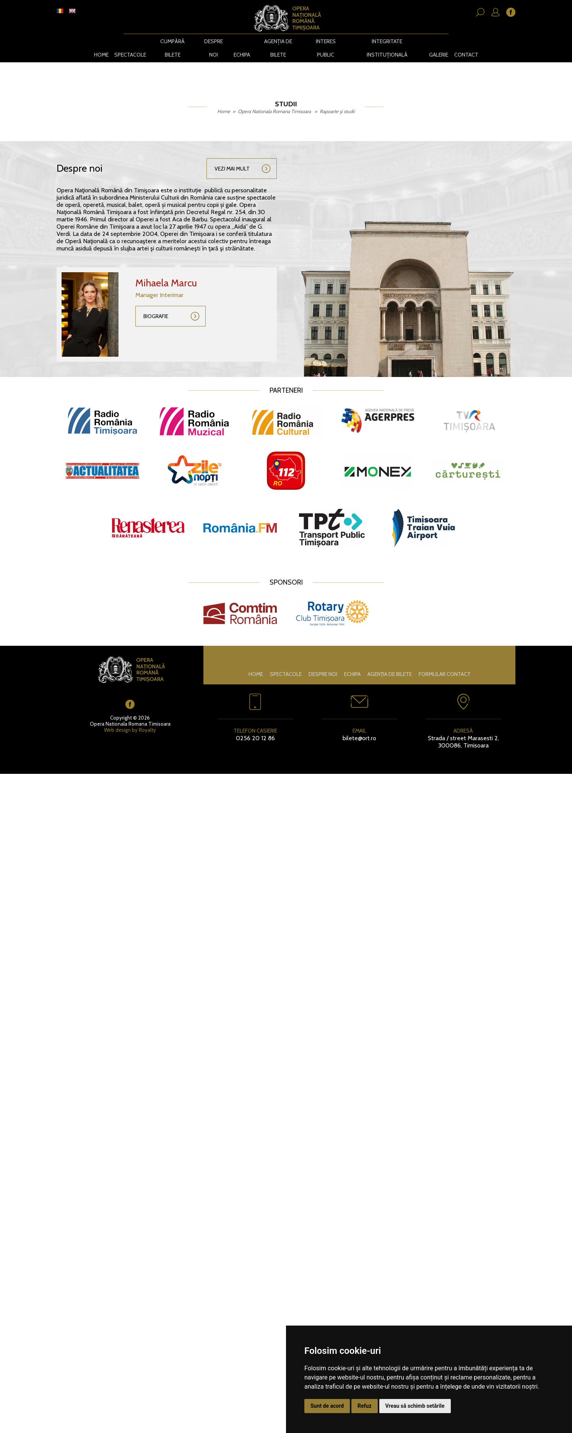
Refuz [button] (365, 1406)
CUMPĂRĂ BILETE (172, 41)
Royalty (147, 716)
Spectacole (130, 41)
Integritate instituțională (387, 41)
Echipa (242, 41)
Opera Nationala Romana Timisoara (275, 98)
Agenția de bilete (279, 41)
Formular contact (445, 660)
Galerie (439, 41)
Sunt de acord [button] (327, 1406)
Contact (467, 41)
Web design (117, 716)
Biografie (155, 302)
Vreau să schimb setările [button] (415, 1406)
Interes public (326, 41)
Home (100, 41)
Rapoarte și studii (337, 98)
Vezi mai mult (232, 155)
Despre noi (213, 41)
